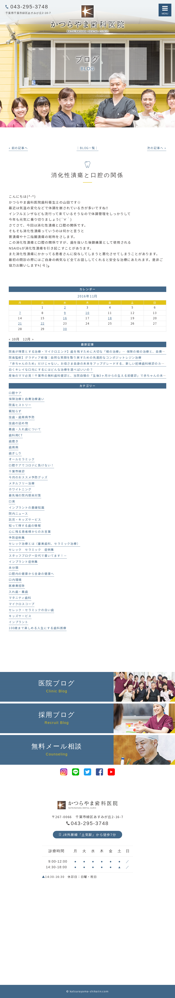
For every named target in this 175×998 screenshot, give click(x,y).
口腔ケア (15, 393)
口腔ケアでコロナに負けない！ (31, 465)
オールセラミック (22, 459)
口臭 (12, 501)
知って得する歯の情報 (25, 525)
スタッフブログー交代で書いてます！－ (38, 555)
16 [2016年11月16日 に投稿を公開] (65, 318)
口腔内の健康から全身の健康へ (31, 574)
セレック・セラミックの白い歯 (31, 610)
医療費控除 (17, 586)
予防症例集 (17, 537)
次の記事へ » (156, 148)
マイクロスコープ (21, 604)
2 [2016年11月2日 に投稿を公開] (65, 307)
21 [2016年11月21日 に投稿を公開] (20, 323)
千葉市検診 (17, 471)
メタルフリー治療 (22, 483)
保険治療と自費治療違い (26, 399)
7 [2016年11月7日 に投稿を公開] (20, 313)
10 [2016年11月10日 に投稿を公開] (87, 313)
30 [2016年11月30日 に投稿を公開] (65, 329)
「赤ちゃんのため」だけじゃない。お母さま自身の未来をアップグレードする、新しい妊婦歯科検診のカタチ (88, 363)
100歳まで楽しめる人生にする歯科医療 (38, 628)
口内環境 (15, 580)
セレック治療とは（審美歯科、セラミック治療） (44, 543)
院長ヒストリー (20, 405)
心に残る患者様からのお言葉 (30, 531)
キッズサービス (20, 616)
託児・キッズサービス (25, 519)
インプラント (18, 622)
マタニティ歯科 (20, 598)
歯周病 (13, 447)
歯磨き (13, 441)
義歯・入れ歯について (25, 429)
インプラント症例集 (23, 562)
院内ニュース (18, 513)
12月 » (28, 339)
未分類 (13, 568)
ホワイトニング (20, 489)
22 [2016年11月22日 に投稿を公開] (43, 323)
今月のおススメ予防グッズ (28, 477)
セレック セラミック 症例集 (31, 549)
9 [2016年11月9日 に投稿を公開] (65, 313)
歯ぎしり (15, 453)
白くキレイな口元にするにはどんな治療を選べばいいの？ (51, 369)
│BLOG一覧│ (87, 148)
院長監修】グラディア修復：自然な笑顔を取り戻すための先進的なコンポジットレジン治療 (75, 357)
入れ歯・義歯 (18, 592)
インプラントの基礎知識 (26, 507)
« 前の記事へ (18, 148)
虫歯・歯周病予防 (22, 417)
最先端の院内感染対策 (25, 495)
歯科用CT (16, 435)
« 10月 (14, 339)
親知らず (15, 411)
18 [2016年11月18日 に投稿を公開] (110, 318)
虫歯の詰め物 (18, 423)
